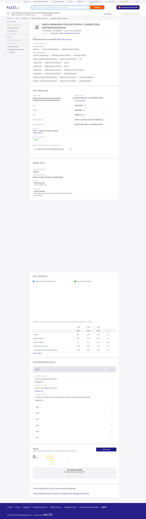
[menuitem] (17, 28)
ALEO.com (10, 18)
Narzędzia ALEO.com (96, 1)
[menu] (17, 37)
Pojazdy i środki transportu (40, 55)
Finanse (66, 66)
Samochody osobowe (80, 55)
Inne (80, 59)
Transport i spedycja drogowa (39, 18)
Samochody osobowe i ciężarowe (61, 55)
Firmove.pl (111, 1)
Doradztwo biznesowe (70, 73)
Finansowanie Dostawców (41, 1)
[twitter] (134, 510)
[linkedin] (127, 510)
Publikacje (81, 1)
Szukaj (97, 7)
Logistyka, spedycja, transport (59, 18)
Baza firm (26, 1)
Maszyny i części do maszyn (68, 59)
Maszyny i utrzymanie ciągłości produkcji (45, 59)
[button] (74, 369)
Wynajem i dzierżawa (85, 81)
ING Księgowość (125, 1)
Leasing (66, 62)
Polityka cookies (55, 507)
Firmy (17, 18)
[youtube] (120, 510)
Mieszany (25, 18)
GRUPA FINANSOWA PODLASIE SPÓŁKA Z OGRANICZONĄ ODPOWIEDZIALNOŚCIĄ (61, 494)
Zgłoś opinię (106, 449)
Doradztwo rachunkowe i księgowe (74, 70)
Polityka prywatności (40, 507)
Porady (70, 1)
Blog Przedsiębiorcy (58, 1)
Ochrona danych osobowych (88, 507)
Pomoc (138, 1)
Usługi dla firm (37, 62)
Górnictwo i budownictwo (86, 77)
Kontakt (10, 507)
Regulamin (26, 507)
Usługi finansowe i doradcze (53, 62)
